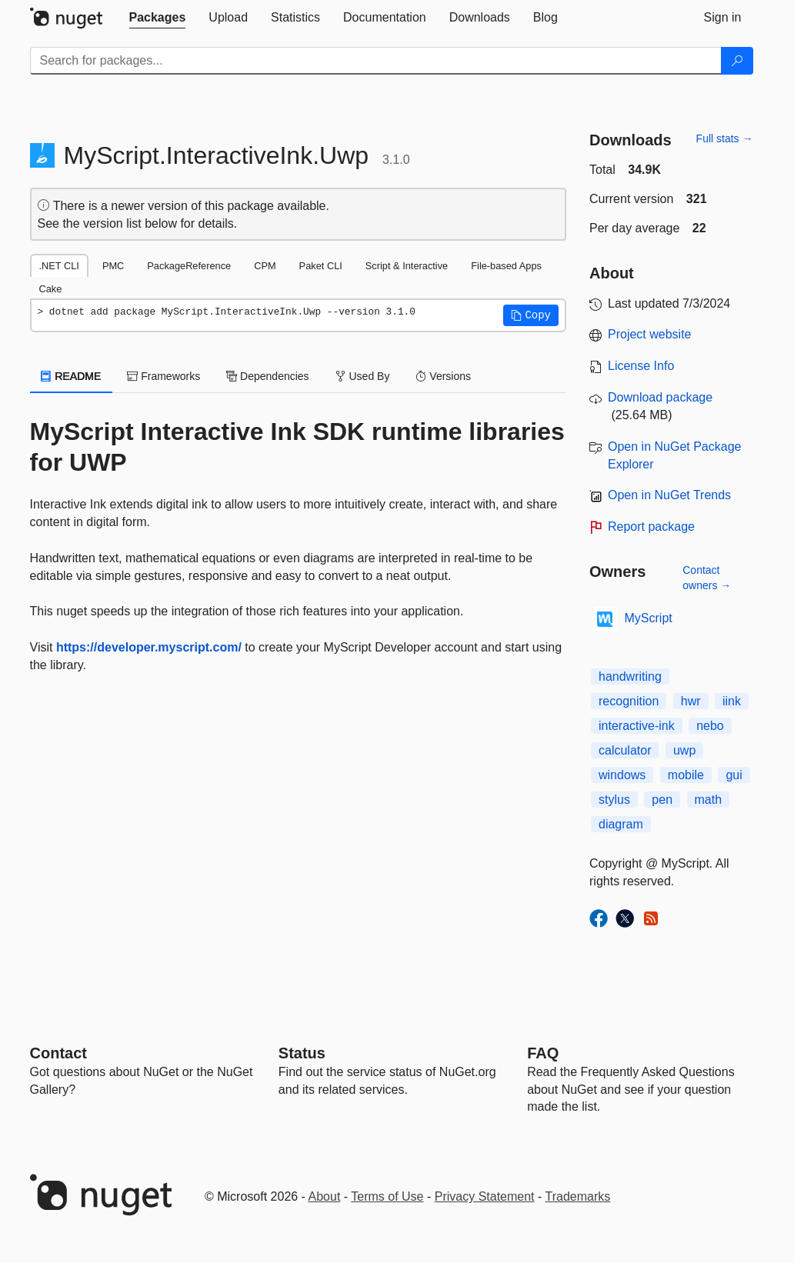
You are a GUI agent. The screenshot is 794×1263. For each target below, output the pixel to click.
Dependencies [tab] (267, 376)
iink (731, 701)
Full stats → (724, 138)
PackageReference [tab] (189, 266)
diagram (621, 824)
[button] (531, 315)
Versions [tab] (443, 376)
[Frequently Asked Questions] (543, 1053)
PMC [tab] (113, 266)
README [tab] (72, 376)
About (325, 1196)
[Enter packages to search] (376, 61)
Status (302, 1053)
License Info (641, 365)
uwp (684, 750)
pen (662, 799)
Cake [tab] (50, 289)
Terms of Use (387, 1196)
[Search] (737, 61)
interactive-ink (637, 725)
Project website (650, 334)
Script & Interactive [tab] (406, 266)
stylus (614, 799)
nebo (710, 725)
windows (622, 774)
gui (734, 774)
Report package (651, 526)
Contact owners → (706, 578)
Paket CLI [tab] (320, 266)
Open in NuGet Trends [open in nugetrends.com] (669, 495)
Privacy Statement (485, 1196)
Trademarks (578, 1196)
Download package (660, 397)
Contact (58, 1053)
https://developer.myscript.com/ (149, 647)
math (708, 799)
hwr (691, 701)
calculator (625, 750)
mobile (686, 774)
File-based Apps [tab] (506, 266)
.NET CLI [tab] (59, 266)
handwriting (630, 676)
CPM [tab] (264, 266)
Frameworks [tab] (163, 376)
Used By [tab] (362, 376)
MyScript (648, 618)
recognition (629, 701)
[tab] (158, 18)
